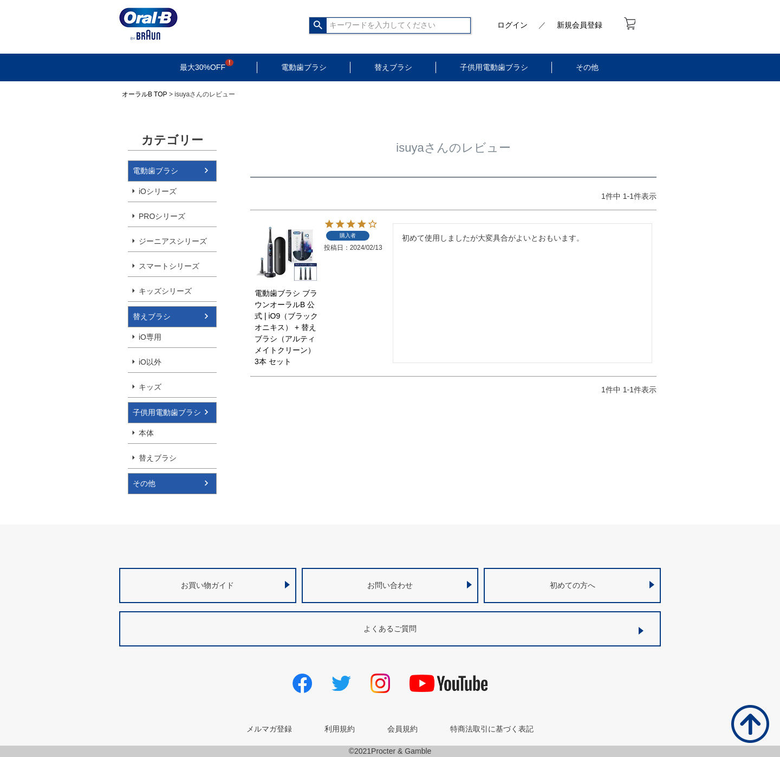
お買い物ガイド (207, 585)
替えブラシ (393, 67)
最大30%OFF (202, 67)
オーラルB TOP (144, 94)
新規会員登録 (579, 25)
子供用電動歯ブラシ (494, 67)
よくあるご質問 (390, 628)
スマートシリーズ (169, 266)
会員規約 (402, 728)
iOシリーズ (158, 191)
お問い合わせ (390, 585)
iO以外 (150, 362)
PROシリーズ (162, 216)
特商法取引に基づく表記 (492, 728)
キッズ (150, 387)
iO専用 (150, 337)
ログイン (512, 25)
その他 (587, 67)
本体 (146, 433)
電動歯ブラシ (304, 67)
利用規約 (339, 728)
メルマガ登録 (269, 728)
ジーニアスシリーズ (173, 241)
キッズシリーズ (165, 291)
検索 (318, 25)
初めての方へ (572, 585)
